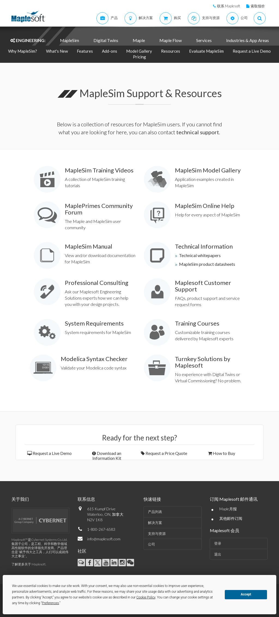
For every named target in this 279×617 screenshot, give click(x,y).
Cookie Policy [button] (146, 597)
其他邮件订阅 (230, 518)
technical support (197, 132)
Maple (139, 40)
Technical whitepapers (200, 255)
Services (204, 40)
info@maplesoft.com (103, 538)
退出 (217, 554)
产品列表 (155, 511)
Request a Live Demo (252, 51)
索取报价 (258, 6)
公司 (151, 544)
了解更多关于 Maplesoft (28, 564)
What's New (57, 51)
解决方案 (155, 522)
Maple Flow (170, 40)
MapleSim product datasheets (207, 264)
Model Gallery (139, 51)
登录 (217, 543)
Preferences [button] (50, 603)
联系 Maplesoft (228, 6)
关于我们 (20, 499)
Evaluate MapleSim (206, 51)
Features (85, 51)
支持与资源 (157, 533)
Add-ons (109, 51)
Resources (170, 51)
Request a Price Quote (164, 453)
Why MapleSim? (22, 51)
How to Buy (221, 453)
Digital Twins (105, 40)
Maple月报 (228, 508)
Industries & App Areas (247, 40)
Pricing (139, 56)
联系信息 (86, 499)
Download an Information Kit (106, 456)
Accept (246, 594)
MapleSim (69, 40)
